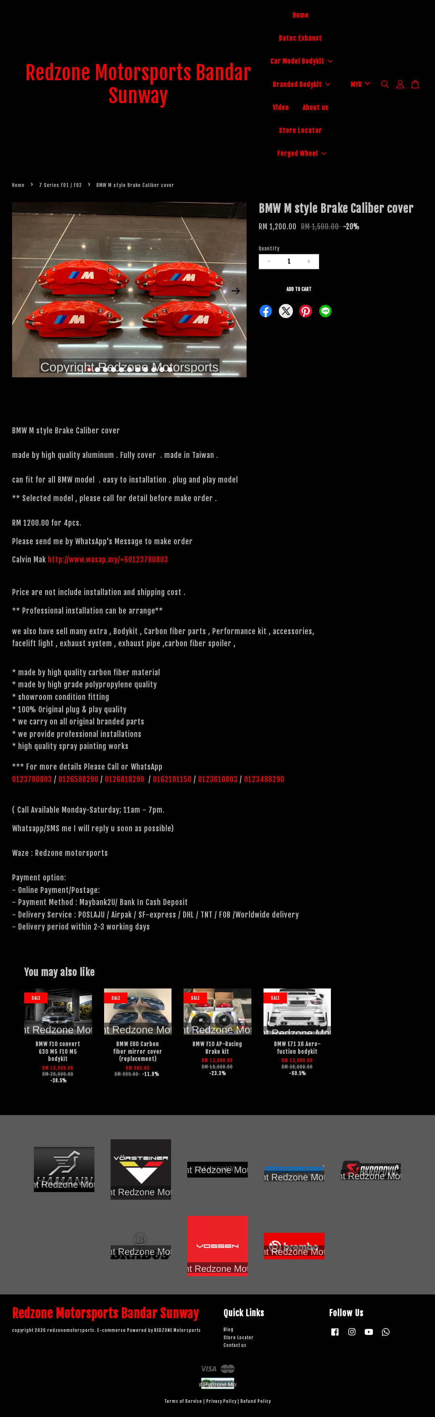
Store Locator (300, 131)
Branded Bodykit (301, 85)
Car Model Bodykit (301, 61)
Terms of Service (183, 1401)
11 (169, 369)
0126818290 (125, 779)
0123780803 (33, 779)
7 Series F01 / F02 (60, 185)
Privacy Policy (221, 1401)
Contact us (235, 1345)
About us (315, 108)
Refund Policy (256, 1401)
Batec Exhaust (300, 38)
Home (301, 15)
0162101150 (171, 779)
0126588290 (78, 779)
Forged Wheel (301, 154)
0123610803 (218, 779)
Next (236, 291)
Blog (229, 1329)
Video (281, 108)
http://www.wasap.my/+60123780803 (108, 559)
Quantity (269, 249)
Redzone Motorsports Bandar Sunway (138, 85)
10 (161, 369)
